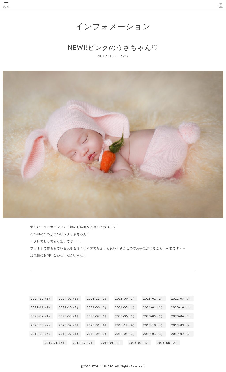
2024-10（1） (41, 298)
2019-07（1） (69, 334)
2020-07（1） (97, 316)
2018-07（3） (139, 343)
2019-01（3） (55, 343)
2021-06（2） (97, 307)
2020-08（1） (69, 316)
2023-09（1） (125, 298)
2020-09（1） (41, 316)
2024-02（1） (69, 298)
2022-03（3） (181, 298)
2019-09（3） (181, 325)
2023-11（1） (97, 298)
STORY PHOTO (102, 366)
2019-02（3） (181, 334)
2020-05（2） (153, 316)
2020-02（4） (69, 325)
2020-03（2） (41, 325)
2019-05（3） (97, 334)
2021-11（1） (41, 307)
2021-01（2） (153, 307)
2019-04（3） (125, 334)
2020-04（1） (181, 316)
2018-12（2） (83, 343)
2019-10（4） (153, 325)
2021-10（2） (69, 307)
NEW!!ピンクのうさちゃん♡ (113, 47)
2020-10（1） (181, 307)
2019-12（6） (125, 325)
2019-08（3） (41, 334)
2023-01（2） (153, 298)
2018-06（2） (167, 343)
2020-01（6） (97, 325)
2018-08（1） (111, 343)
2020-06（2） (125, 316)
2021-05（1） (125, 307)
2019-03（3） (153, 334)
